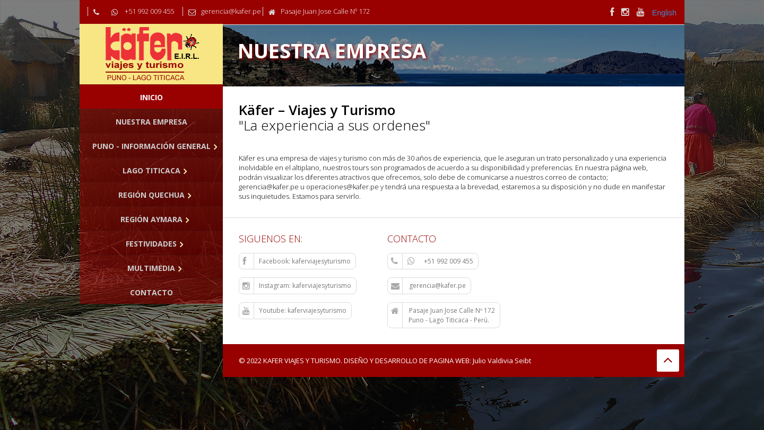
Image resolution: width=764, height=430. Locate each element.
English (664, 12)
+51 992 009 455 (432, 261)
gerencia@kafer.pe (428, 286)
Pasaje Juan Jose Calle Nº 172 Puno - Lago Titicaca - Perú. (443, 315)
